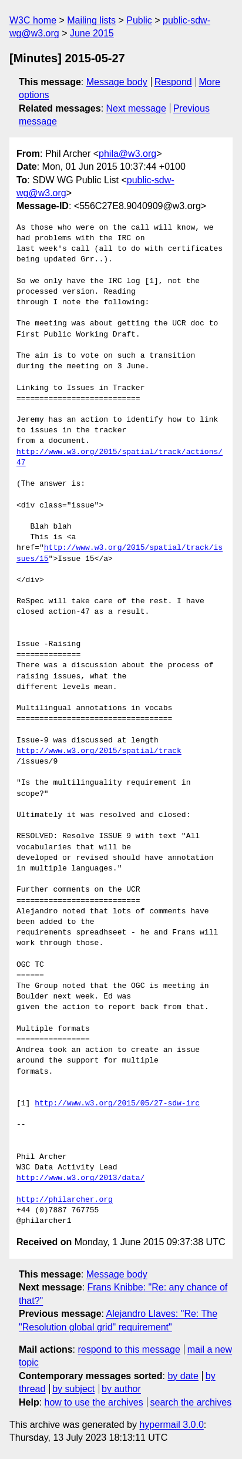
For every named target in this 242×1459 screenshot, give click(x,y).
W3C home (32, 20)
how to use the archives (94, 1402)
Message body (116, 82)
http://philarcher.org (64, 1200)
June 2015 (92, 33)
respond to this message (129, 1349)
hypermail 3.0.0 (171, 1425)
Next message (136, 108)
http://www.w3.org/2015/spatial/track (99, 751)
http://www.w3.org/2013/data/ (80, 1178)
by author (121, 1389)
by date (182, 1376)
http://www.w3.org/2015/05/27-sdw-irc (117, 1103)
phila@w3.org (127, 154)
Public (139, 20)
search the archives (191, 1402)
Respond (173, 82)
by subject (73, 1389)
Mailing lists (91, 20)
